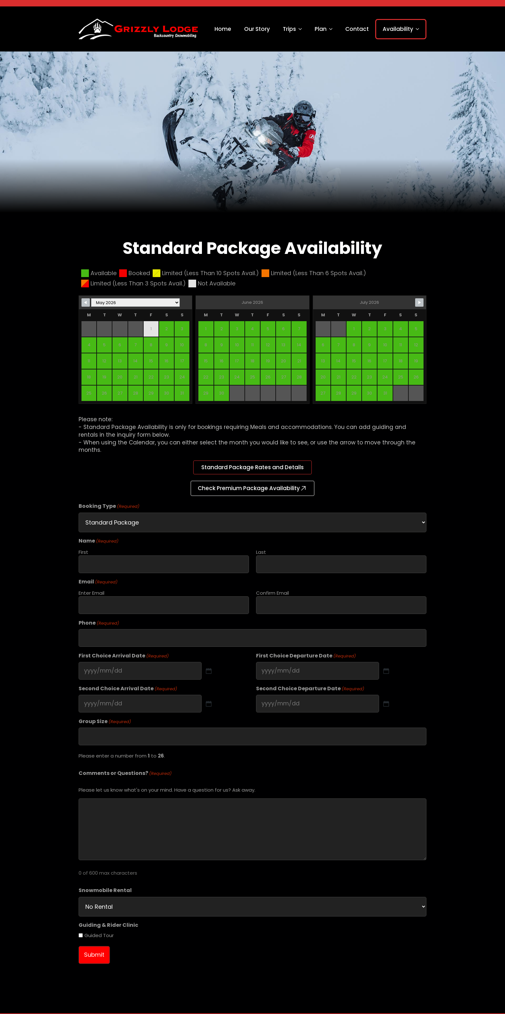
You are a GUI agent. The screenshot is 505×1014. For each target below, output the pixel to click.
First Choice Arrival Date (124, 655)
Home (222, 29)
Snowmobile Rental (105, 890)
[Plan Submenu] (333, 29)
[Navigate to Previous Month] (85, 302)
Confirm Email (272, 593)
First (83, 552)
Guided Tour (99, 935)
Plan (321, 29)
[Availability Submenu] (419, 29)
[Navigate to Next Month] (419, 302)
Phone (99, 623)
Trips (289, 29)
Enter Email (91, 593)
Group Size (105, 721)
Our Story (257, 29)
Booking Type (109, 506)
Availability (398, 29)
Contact (357, 29)
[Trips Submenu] (302, 29)
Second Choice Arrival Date (128, 688)
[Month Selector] (135, 302)
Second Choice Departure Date (310, 688)
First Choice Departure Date (306, 655)
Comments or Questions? (125, 773)
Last (261, 552)
